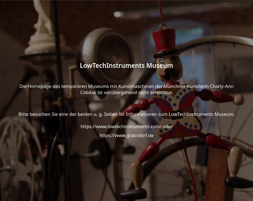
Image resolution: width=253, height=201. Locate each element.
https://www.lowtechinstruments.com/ (120, 126)
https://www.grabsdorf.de (126, 135)
